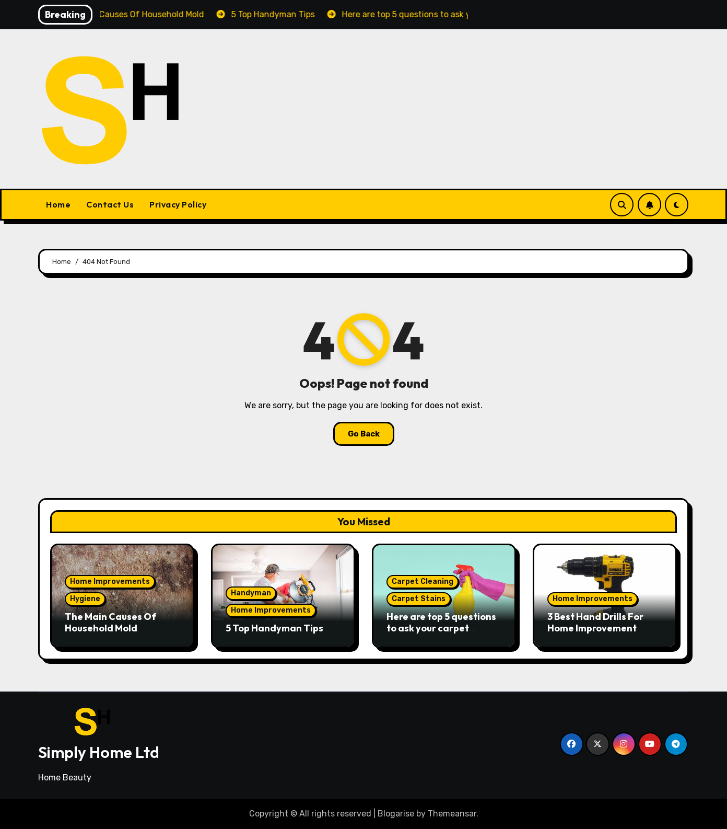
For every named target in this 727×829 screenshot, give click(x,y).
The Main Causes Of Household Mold (110, 622)
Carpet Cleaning (422, 581)
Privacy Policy (177, 204)
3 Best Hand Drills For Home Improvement (595, 622)
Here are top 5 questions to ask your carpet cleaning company (441, 628)
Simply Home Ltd (98, 752)
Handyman (251, 593)
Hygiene (85, 598)
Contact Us (110, 204)
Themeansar (452, 814)
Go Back (364, 434)
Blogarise (396, 814)
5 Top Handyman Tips (274, 628)
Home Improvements (110, 581)
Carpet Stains (418, 598)
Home (58, 204)
